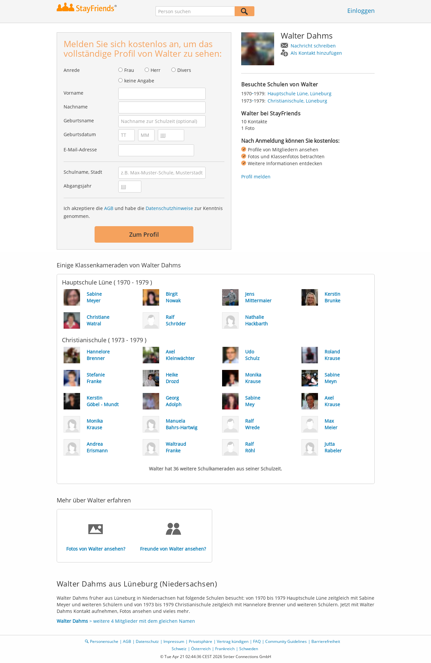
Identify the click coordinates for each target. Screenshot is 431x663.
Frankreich (225, 648)
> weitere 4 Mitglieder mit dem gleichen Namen (126, 621)
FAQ (257, 641)
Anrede (72, 70)
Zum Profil (144, 234)
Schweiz (179, 648)
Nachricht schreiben (313, 46)
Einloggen (361, 11)
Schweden (248, 648)
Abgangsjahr (78, 186)
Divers (184, 70)
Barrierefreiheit (325, 641)
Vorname (73, 93)
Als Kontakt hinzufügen (316, 53)
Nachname (76, 107)
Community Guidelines (286, 641)
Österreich (201, 648)
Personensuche (104, 641)
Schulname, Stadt (83, 172)
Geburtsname (79, 120)
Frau (129, 70)
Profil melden (256, 176)
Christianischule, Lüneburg (297, 101)
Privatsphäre (200, 641)
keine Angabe (139, 80)
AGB (108, 208)
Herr (155, 70)
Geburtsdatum (80, 134)
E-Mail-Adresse (80, 149)
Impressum (173, 641)
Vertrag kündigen (232, 641)
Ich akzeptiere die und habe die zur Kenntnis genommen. (143, 212)
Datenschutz (147, 641)
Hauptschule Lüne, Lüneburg (299, 93)
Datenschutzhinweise (169, 208)
